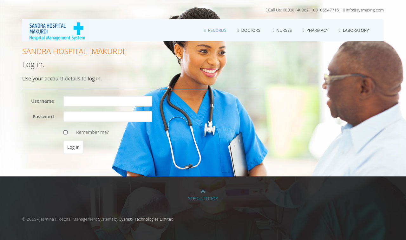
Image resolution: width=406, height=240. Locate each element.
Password (43, 116)
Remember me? (92, 132)
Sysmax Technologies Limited (146, 219)
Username (42, 101)
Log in (379, 25)
